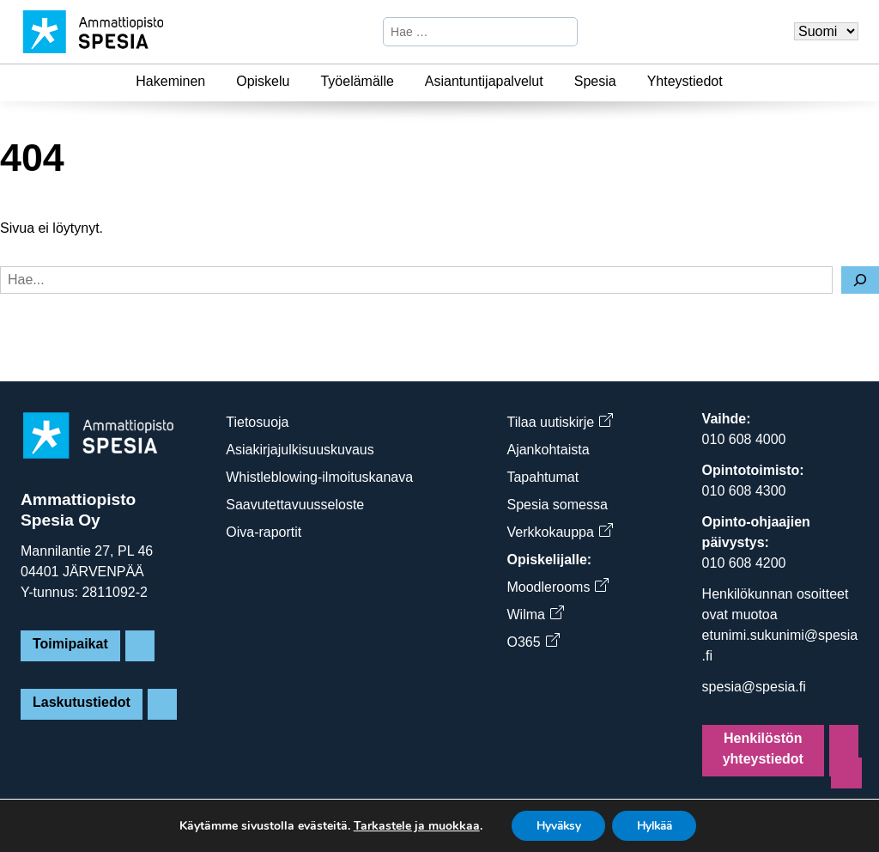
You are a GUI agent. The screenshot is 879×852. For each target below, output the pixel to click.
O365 (532, 642)
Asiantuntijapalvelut (484, 81)
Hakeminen (170, 81)
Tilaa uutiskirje (559, 422)
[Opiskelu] (299, 81)
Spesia (595, 81)
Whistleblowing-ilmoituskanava (319, 477)
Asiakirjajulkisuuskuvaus (300, 449)
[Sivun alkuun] (846, 773)
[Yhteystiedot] (733, 81)
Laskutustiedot (81, 702)
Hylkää (656, 825)
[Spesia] (626, 81)
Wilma (534, 614)
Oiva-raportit (263, 532)
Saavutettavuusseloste (295, 504)
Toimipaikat (70, 643)
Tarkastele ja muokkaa (411, 825)
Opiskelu (262, 81)
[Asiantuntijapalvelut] (553, 81)
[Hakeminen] (215, 81)
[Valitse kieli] (826, 31)
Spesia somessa (556, 504)
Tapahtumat (542, 477)
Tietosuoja (257, 422)
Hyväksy (555, 825)
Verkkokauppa (558, 532)
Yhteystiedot (685, 81)
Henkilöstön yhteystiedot (763, 748)
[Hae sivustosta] (466, 32)
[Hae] (562, 32)
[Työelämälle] (404, 81)
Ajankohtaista (547, 449)
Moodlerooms (557, 587)
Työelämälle (356, 81)
